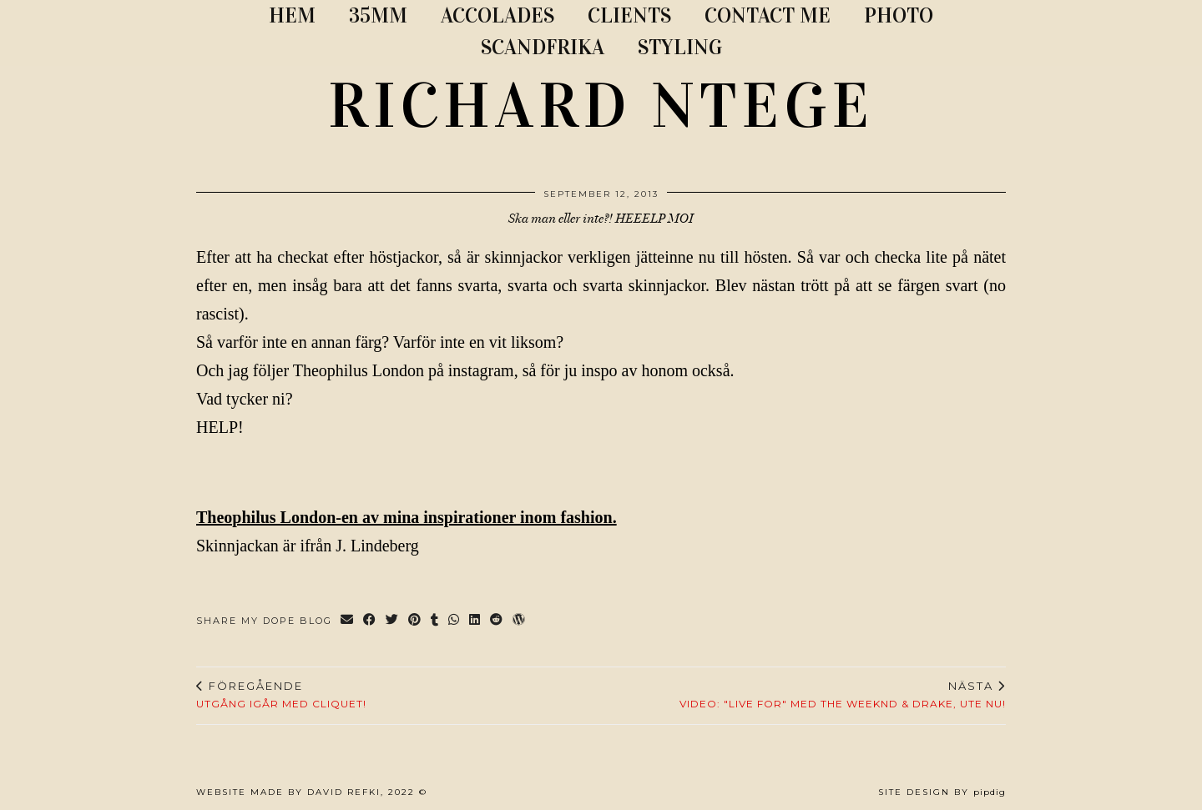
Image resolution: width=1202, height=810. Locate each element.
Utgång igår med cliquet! (281, 695)
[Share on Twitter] (392, 621)
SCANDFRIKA (542, 47)
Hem (292, 15)
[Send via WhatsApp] (454, 621)
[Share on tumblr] (435, 621)
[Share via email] (347, 621)
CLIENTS (629, 15)
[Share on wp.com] (519, 621)
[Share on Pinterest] (415, 621)
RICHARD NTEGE (601, 106)
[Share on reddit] (497, 621)
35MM (378, 15)
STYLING (680, 47)
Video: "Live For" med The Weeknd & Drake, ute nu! (842, 695)
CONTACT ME (768, 15)
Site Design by (942, 792)
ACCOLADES (497, 15)
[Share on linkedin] (475, 621)
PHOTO (898, 15)
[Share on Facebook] (370, 621)
